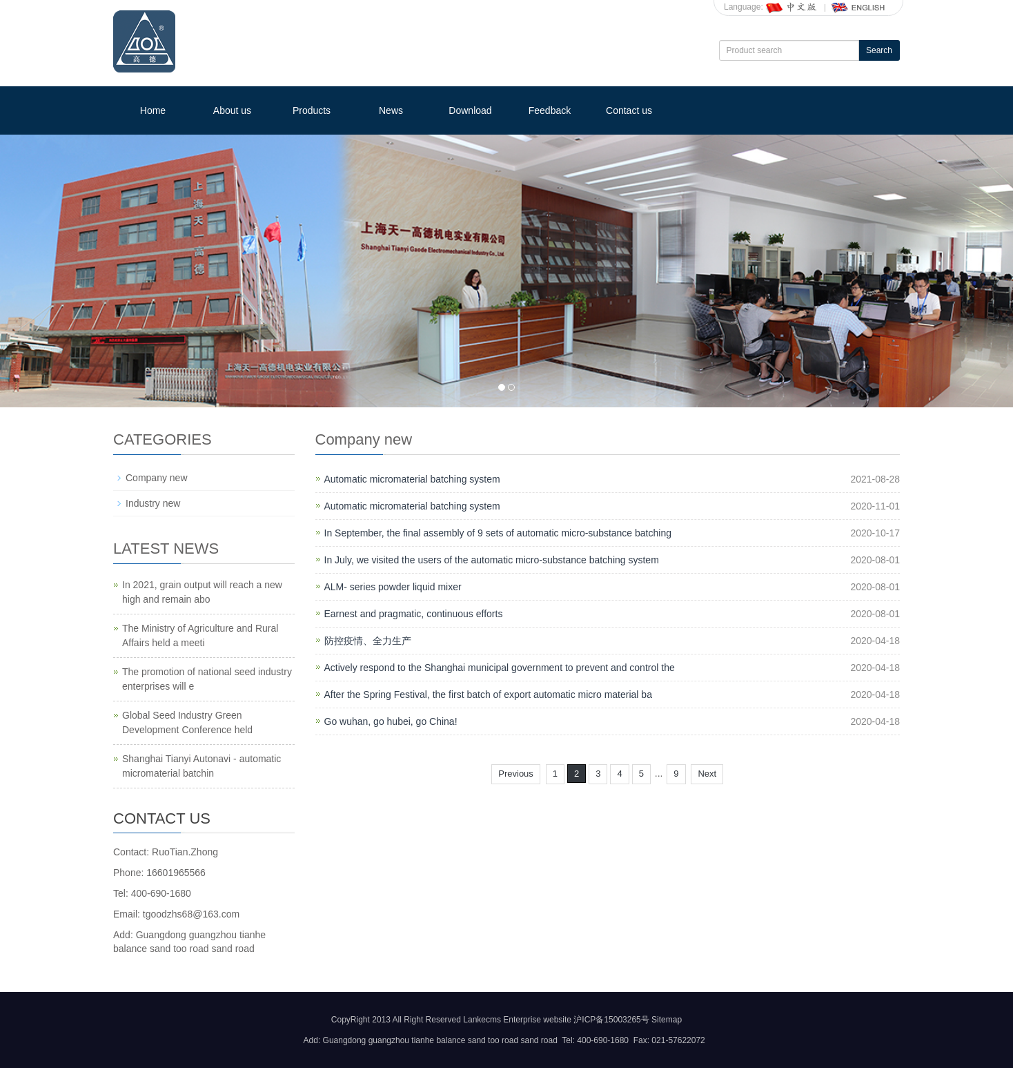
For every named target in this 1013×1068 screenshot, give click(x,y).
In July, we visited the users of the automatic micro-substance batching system (491, 559)
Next (707, 773)
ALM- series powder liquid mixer (393, 586)
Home (153, 110)
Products (312, 110)
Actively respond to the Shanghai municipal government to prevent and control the (499, 667)
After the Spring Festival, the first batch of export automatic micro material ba (488, 694)
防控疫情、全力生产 (367, 640)
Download (470, 110)
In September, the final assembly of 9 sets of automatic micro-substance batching (497, 532)
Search (879, 50)
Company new (157, 477)
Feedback (550, 110)
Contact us (629, 110)
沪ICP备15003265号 (611, 1020)
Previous (515, 773)
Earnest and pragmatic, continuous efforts (413, 613)
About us (232, 110)
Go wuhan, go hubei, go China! (391, 721)
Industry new (153, 503)
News (391, 110)
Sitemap (666, 1020)
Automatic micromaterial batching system (412, 479)
